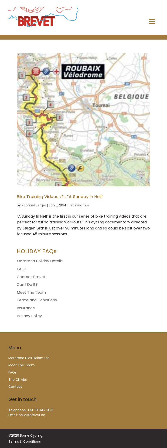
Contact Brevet (31, 277)
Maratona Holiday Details (40, 261)
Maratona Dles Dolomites (28, 358)
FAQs (21, 269)
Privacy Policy (29, 316)
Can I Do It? (27, 284)
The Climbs (17, 379)
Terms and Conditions (37, 300)
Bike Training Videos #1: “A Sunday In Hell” (60, 196)
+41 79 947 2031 (40, 410)
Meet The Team (31, 292)
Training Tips (79, 205)
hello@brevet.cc (32, 415)
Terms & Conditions (24, 441)
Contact (15, 386)
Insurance (26, 308)
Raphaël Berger (34, 205)
